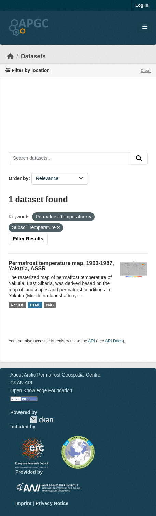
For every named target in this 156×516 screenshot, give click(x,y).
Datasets (33, 56)
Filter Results (28, 238)
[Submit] (139, 158)
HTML (35, 305)
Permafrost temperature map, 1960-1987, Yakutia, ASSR (61, 265)
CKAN (41, 419)
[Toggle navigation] (145, 27)
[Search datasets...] (69, 158)
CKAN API (21, 382)
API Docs (114, 341)
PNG (50, 305)
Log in (141, 5)
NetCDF (17, 305)
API (91, 341)
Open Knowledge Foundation (41, 390)
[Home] (10, 56)
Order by (18, 178)
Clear (146, 70)
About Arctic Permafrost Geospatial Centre (55, 375)
